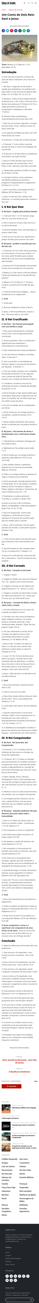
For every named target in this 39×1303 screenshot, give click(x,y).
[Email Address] (17, 1300)
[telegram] (7, 1276)
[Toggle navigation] (35, 3)
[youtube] (23, 1276)
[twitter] (7, 1280)
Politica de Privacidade (13, 1258)
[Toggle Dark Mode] (28, 3)
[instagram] (11, 1280)
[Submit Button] (31, 1300)
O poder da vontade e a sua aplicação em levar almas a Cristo (24, 1147)
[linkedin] (15, 1276)
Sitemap (8, 1261)
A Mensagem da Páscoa (10, 1118)
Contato (8, 1255)
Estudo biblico (11, 1116)
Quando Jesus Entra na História (23, 1125)
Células (4, 1116)
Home (7, 1252)
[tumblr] (11, 1276)
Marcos (27, 1122)
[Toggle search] (32, 3)
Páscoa (17, 1116)
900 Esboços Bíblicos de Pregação (24, 1108)
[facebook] (24, 3)
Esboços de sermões (18, 1105)
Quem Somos (10, 1264)
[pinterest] (19, 1276)
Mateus (27, 1133)
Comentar (11, 1086)
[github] (15, 1280)
